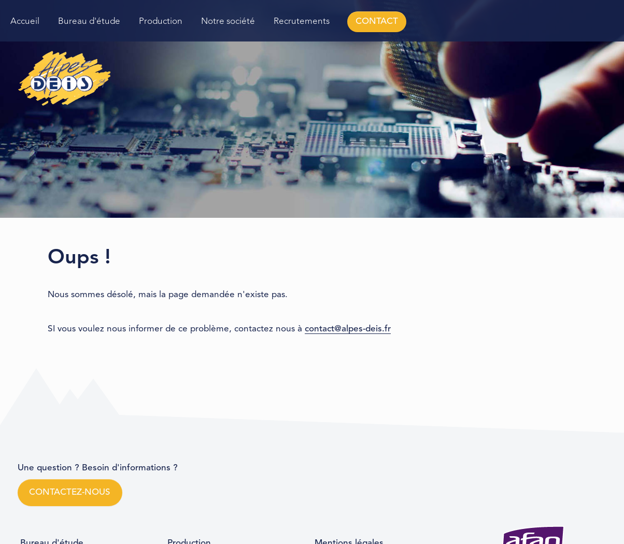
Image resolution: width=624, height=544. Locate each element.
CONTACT (377, 21)
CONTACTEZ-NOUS (69, 492)
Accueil (24, 21)
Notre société (228, 21)
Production (160, 21)
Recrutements (302, 21)
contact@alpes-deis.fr (348, 329)
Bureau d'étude (89, 21)
